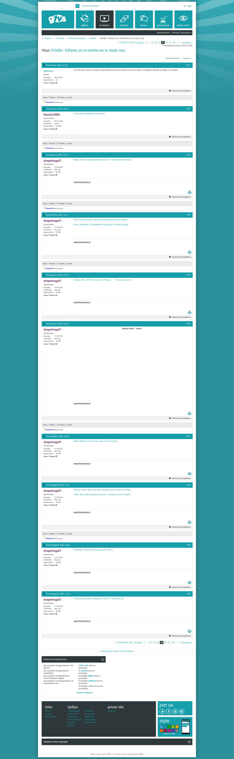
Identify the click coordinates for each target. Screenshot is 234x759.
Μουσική (71, 722)
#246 (188, 323)
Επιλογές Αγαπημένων (181, 33)
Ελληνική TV (73, 714)
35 (174, 43)
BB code (84, 665)
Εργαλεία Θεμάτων (172, 58)
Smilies (84, 671)
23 (156, 43)
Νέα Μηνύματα (163, 33)
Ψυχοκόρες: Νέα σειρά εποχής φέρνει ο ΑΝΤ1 (93, 550)
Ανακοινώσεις (91, 722)
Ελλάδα (93, 38)
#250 (188, 594)
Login (189, 6)
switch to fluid (169, 734)
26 (167, 43)
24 (159, 43)
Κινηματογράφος (75, 719)
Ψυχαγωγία (90, 714)
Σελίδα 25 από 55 (128, 43)
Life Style (89, 711)
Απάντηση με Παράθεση (180, 91)
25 (163, 43)
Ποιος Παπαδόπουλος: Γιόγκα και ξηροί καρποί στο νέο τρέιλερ (100, 220)
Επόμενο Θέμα (126, 651)
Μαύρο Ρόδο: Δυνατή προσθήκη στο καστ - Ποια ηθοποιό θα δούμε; (103, 160)
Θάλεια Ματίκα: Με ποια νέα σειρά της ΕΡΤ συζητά (95, 441)
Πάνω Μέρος (50, 717)
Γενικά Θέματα (74, 711)
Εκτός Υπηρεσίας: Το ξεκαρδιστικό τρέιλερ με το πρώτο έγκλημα (101, 224)
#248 (188, 485)
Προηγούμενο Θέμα (109, 651)
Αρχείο (48, 714)
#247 (188, 436)
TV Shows (60, 38)
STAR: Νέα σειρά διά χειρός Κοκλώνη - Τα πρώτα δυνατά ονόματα (102, 494)
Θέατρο (71, 725)
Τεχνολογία (89, 717)
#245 (188, 275)
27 (170, 43)
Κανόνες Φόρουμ (85, 693)
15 (152, 43)
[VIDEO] (92, 681)
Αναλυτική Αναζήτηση (90, 6)
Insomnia (112, 711)
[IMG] (90, 676)
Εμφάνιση (186, 58)
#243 (188, 155)
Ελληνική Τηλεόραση (77, 38)
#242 (188, 108)
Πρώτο (140, 43)
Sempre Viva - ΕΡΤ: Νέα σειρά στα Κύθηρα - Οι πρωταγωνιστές (102, 280)
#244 (188, 215)
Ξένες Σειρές (73, 717)
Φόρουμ (48, 38)
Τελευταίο (187, 43)
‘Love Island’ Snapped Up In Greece (89, 113)
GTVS (47, 711)
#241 (188, 65)
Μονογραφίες (90, 719)
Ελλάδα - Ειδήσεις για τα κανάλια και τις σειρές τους (88, 50)
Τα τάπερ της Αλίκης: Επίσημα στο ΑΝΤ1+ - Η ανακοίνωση (99, 598)
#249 (188, 545)
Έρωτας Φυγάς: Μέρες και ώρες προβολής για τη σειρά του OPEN (102, 490)
